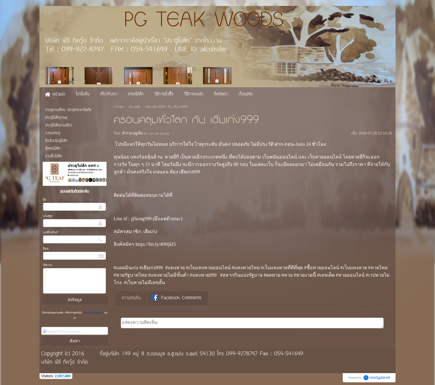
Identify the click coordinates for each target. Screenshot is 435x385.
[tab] (131, 298)
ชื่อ (44, 200)
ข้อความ (47, 265)
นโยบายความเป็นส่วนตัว (93, 313)
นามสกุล (47, 216)
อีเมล (45, 249)
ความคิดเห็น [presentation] (131, 298)
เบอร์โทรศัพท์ (50, 232)
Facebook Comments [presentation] (176, 297)
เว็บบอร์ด (134, 107)
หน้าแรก (119, 107)
